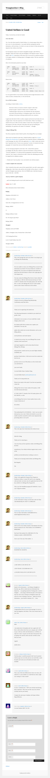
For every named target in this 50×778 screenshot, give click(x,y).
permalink (30, 247)
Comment (11, 726)
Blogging (28, 15)
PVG (13, 55)
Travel (7, 15)
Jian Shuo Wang (19, 22)
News (7, 18)
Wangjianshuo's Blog (14, 8)
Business (15, 247)
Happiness (34, 15)
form (30, 141)
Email (10, 750)
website (20, 104)
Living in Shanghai (13, 15)
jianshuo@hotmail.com (30, 374)
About (11, 18)
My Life (39, 15)
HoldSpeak (7, 766)
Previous (39, 22)
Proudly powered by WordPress (25, 773)
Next (43, 22)
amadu (15, 622)
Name (10, 744)
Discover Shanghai (22, 15)
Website (10, 756)
